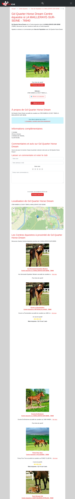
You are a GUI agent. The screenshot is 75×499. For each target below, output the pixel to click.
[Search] (42, 3)
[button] (38, 212)
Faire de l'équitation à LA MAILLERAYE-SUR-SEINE (45, 8)
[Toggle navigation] (71, 3)
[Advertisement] (37, 42)
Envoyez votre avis (37, 189)
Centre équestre (23, 8)
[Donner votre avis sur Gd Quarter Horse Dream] (37, 84)
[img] (37, 213)
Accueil (14, 8)
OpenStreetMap (60, 224)
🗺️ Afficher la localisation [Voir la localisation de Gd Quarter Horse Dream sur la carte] (37, 96)
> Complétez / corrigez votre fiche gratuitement (37, 121)
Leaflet (49, 224)
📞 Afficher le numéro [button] (37, 103)
